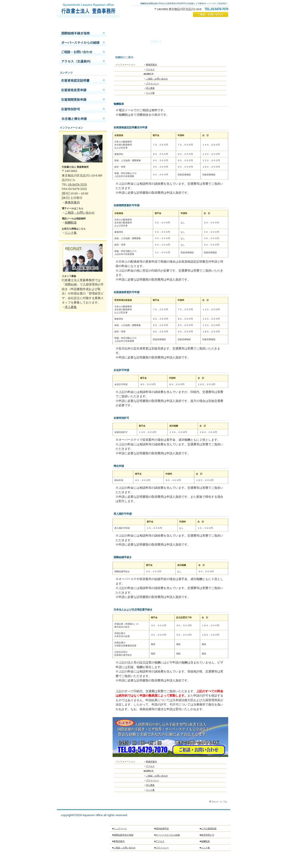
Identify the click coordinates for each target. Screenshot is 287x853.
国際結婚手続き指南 (83, 33)
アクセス (150, 69)
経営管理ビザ (207, 835)
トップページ (120, 828)
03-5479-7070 (77, 184)
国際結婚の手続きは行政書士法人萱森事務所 (88, 11)
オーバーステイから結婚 (83, 42)
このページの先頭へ (218, 801)
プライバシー (152, 83)
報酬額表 (71, 222)
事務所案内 (151, 64)
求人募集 (150, 88)
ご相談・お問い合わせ (210, 14)
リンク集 (150, 93)
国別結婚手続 (162, 828)
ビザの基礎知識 (208, 828)
